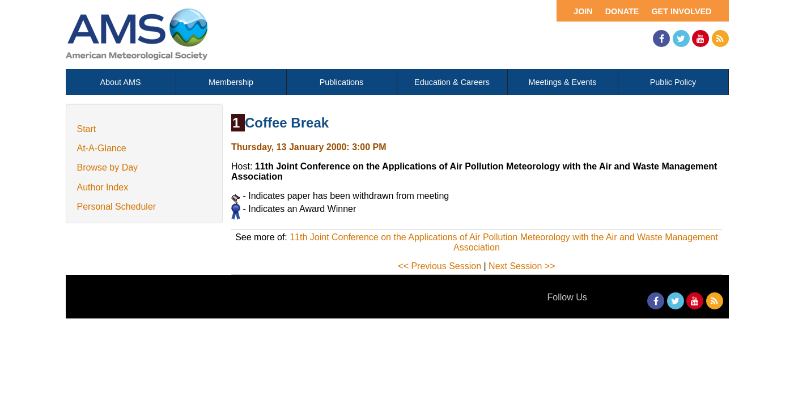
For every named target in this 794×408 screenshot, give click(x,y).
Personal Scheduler (116, 206)
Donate (622, 11)
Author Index (103, 187)
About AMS (120, 82)
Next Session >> (522, 266)
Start (86, 129)
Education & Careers (452, 82)
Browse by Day (107, 167)
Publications (342, 82)
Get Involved (681, 11)
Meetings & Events (563, 82)
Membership (231, 82)
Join (583, 11)
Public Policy (673, 82)
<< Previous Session (439, 266)
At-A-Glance (101, 148)
